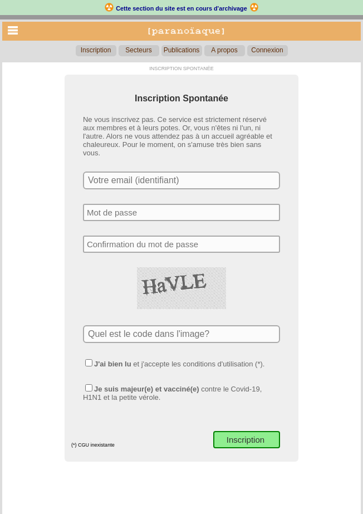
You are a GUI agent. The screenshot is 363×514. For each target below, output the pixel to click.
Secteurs (138, 50)
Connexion (267, 50)
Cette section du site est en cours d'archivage (181, 8)
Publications (182, 50)
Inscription (96, 50)
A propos (224, 50)
